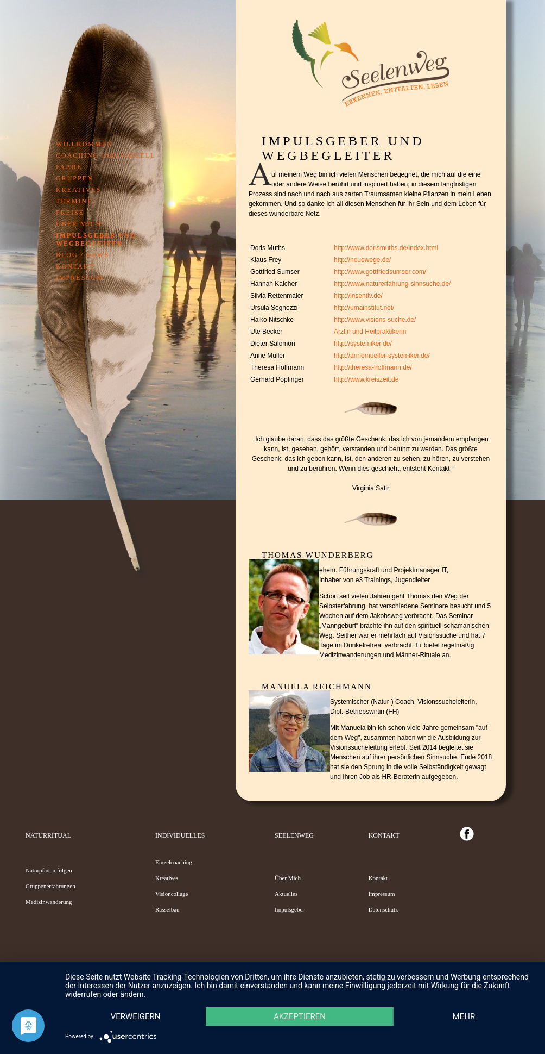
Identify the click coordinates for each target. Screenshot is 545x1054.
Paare (69, 167)
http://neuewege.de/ (362, 260)
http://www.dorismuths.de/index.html (386, 248)
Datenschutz (383, 909)
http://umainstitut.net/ (364, 307)
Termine (74, 201)
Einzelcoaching (173, 862)
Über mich (79, 224)
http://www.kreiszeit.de (366, 379)
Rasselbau (167, 909)
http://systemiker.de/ (363, 343)
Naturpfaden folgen (49, 870)
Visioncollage (171, 893)
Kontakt (75, 266)
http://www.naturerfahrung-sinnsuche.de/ (392, 284)
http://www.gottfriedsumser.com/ (380, 272)
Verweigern (137, 997)
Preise (70, 212)
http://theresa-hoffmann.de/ (373, 367)
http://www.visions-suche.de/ (375, 319)
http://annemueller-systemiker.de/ (382, 355)
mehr (137, 1016)
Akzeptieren (304, 997)
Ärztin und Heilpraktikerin (370, 331)
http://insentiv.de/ (358, 296)
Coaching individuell (106, 155)
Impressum (79, 278)
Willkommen (84, 144)
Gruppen (74, 178)
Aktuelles (286, 893)
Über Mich (288, 878)
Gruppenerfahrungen (50, 886)
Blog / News (82, 255)
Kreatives (78, 190)
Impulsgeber (290, 909)
